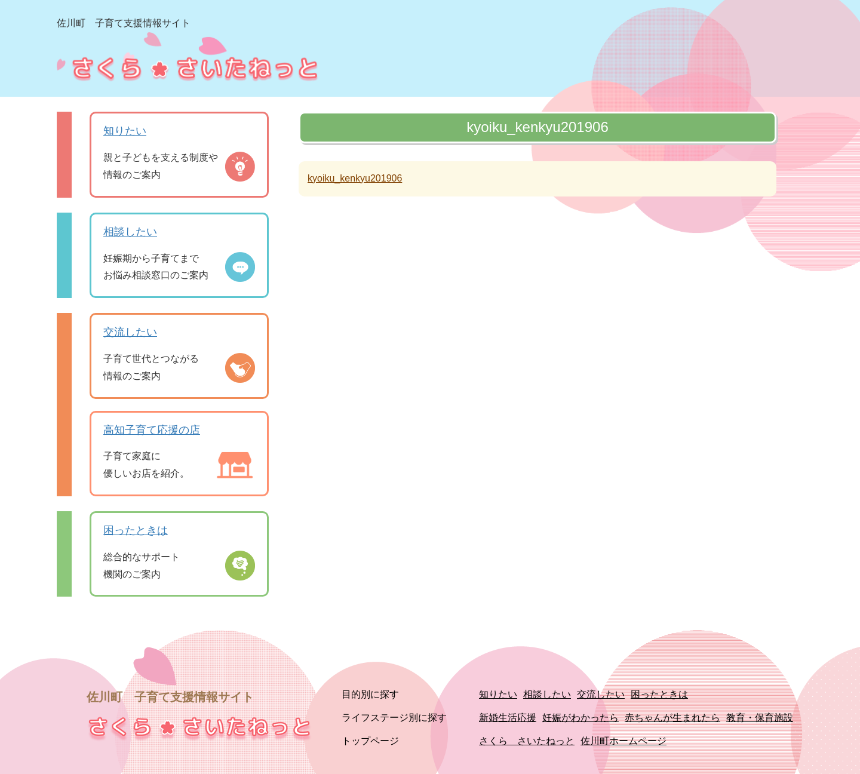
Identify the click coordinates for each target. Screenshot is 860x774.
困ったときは (135, 530)
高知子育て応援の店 (151, 430)
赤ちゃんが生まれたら (672, 717)
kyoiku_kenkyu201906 (355, 178)
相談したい (130, 232)
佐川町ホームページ (623, 741)
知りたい (124, 131)
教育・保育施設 (759, 717)
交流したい (130, 332)
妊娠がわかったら (580, 717)
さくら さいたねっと (527, 741)
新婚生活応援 (507, 717)
